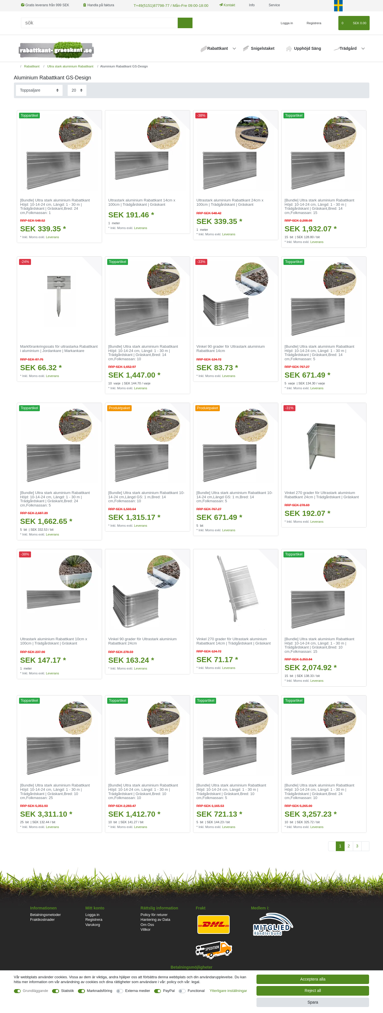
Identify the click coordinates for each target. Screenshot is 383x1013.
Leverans (52, 236)
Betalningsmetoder (45, 914)
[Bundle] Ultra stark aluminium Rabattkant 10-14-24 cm (146, 496)
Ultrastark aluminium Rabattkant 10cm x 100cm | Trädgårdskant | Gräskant (53, 641)
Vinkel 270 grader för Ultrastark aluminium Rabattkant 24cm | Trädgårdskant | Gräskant (322, 494)
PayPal (169, 991)
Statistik (67, 991)
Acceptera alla (313, 979)
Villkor (145, 929)
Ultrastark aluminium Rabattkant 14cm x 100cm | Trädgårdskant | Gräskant (141, 202)
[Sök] (99, 22)
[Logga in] (284, 22)
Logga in (92, 914)
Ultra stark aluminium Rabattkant (69, 65)
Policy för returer (153, 914)
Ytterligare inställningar (228, 991)
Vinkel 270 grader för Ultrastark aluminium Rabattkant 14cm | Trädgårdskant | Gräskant (233, 641)
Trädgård (349, 48)
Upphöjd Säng (307, 48)
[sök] (185, 22)
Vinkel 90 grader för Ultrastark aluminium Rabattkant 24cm (142, 641)
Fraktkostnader (42, 919)
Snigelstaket (262, 48)
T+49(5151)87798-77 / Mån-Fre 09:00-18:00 (166, 5)
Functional (196, 991)
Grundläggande (35, 991)
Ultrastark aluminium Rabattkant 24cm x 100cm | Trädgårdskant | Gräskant (230, 202)
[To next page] (365, 846)
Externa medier (137, 991)
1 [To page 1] (340, 845)
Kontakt (221, 5)
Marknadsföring (99, 991)
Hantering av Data (155, 919)
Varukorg (92, 924)
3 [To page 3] (357, 845)
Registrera (93, 919)
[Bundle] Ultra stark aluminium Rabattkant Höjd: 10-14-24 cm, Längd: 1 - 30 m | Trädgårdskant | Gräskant (55, 206)
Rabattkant (218, 48)
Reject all (313, 990)
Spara (312, 1002)
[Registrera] (311, 22)
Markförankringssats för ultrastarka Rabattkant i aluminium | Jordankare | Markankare (59, 348)
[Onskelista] (331, 22)
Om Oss (147, 924)
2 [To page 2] (348, 845)
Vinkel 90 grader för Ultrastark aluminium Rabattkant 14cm (230, 348)
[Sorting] (39, 89)
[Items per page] (77, 89)
